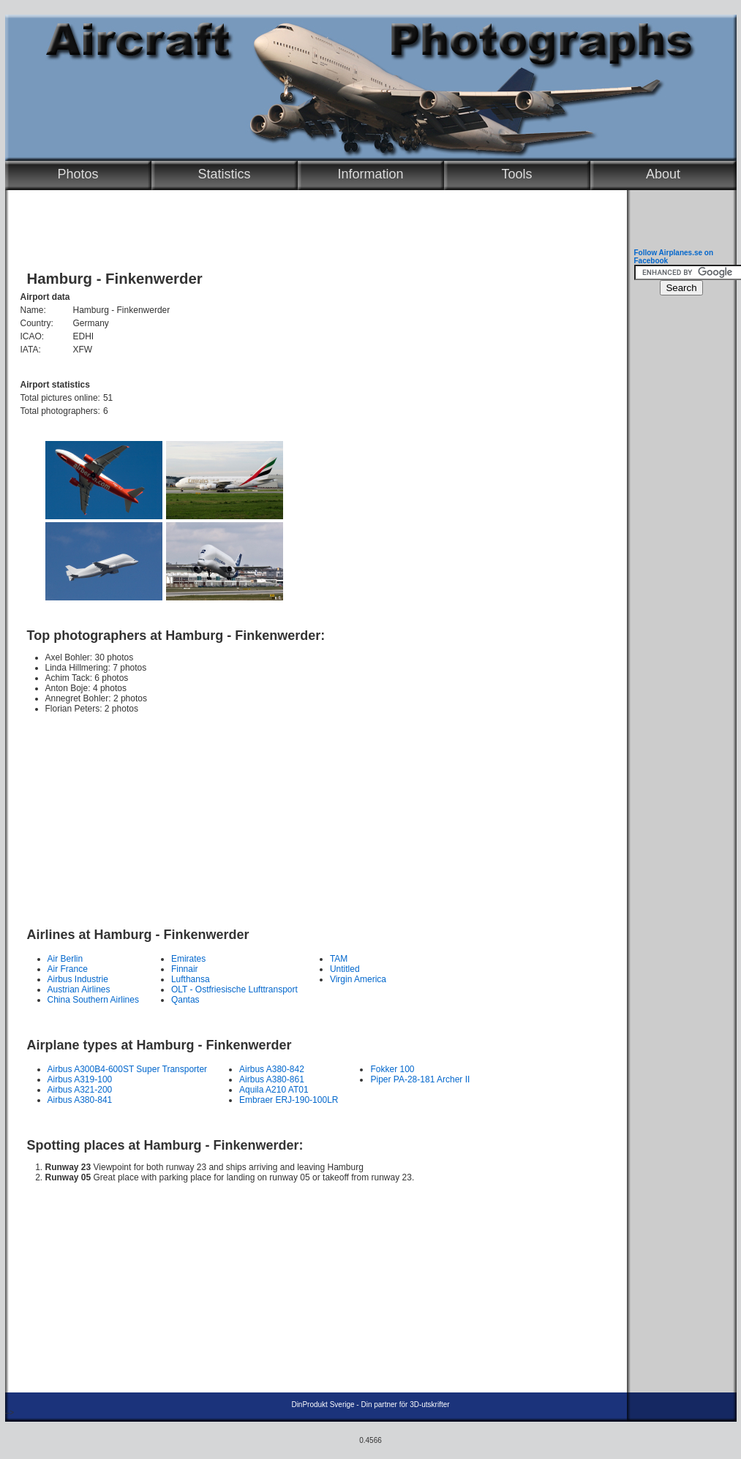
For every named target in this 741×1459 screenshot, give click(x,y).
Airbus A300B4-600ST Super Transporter (128, 1069)
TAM (338, 959)
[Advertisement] (312, 814)
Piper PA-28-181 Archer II (420, 1079)
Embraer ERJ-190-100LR (288, 1100)
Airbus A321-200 (80, 1090)
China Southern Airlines (93, 1000)
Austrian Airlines (79, 989)
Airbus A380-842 (271, 1069)
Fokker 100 (392, 1069)
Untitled (345, 969)
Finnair (184, 969)
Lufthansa (190, 979)
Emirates (188, 959)
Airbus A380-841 (80, 1100)
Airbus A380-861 (271, 1079)
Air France (68, 969)
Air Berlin (65, 959)
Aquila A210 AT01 (274, 1090)
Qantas (185, 1000)
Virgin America (358, 979)
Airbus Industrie (78, 979)
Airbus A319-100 (80, 1079)
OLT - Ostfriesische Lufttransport (234, 989)
